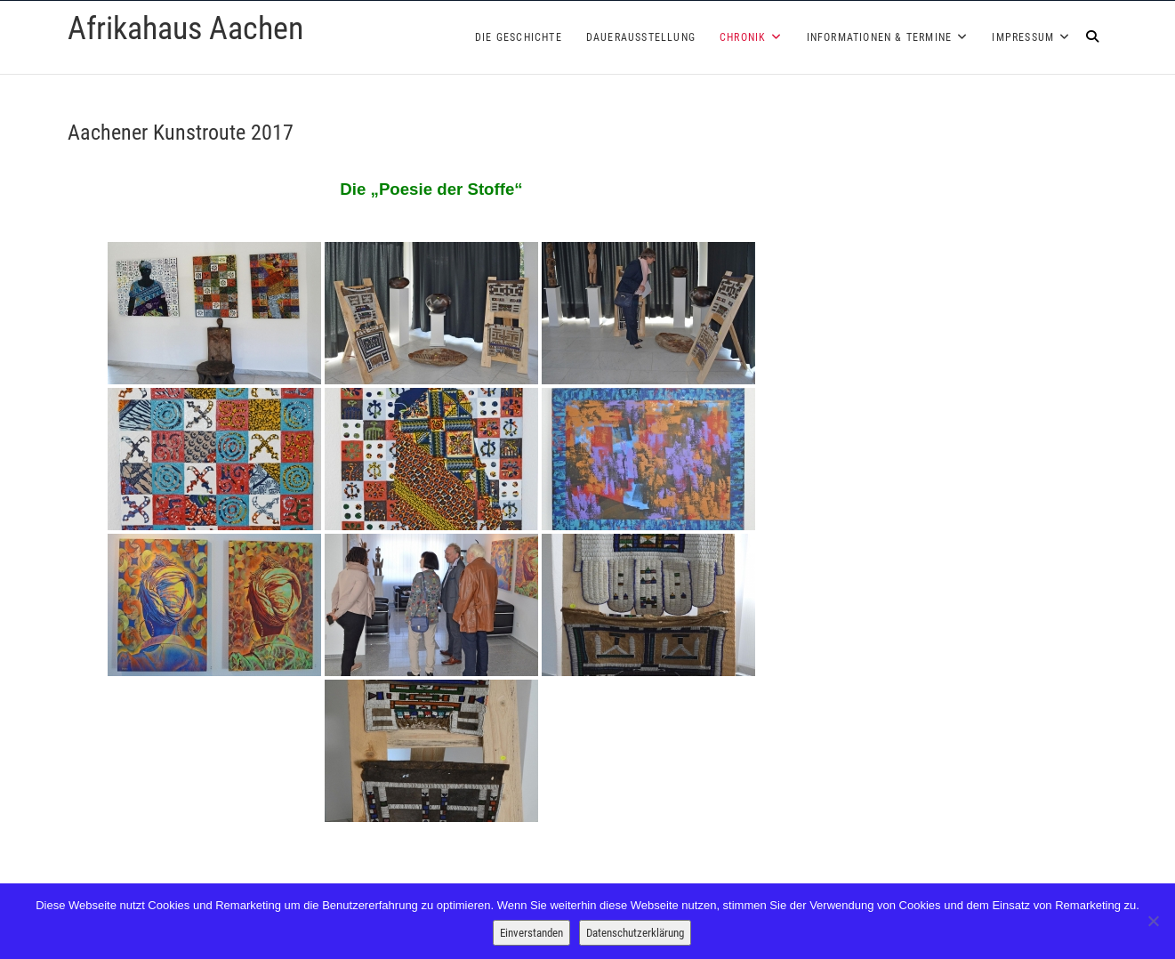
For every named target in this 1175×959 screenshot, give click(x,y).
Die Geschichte (518, 37)
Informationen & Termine (880, 37)
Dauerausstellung (641, 37)
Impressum (1023, 37)
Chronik (743, 37)
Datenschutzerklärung (635, 932)
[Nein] (1153, 921)
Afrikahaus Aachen (185, 28)
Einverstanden (531, 932)
